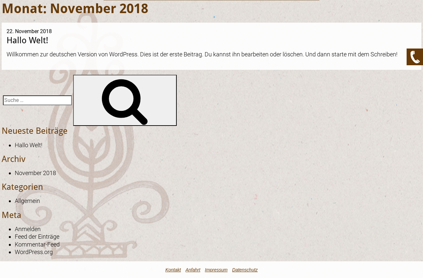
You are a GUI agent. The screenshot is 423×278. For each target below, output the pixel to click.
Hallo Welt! (27, 40)
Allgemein (27, 200)
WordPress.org (34, 251)
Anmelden (28, 229)
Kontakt (173, 269)
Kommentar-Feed (37, 244)
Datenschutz (245, 269)
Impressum (216, 269)
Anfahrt (193, 269)
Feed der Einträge (37, 236)
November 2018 (35, 172)
